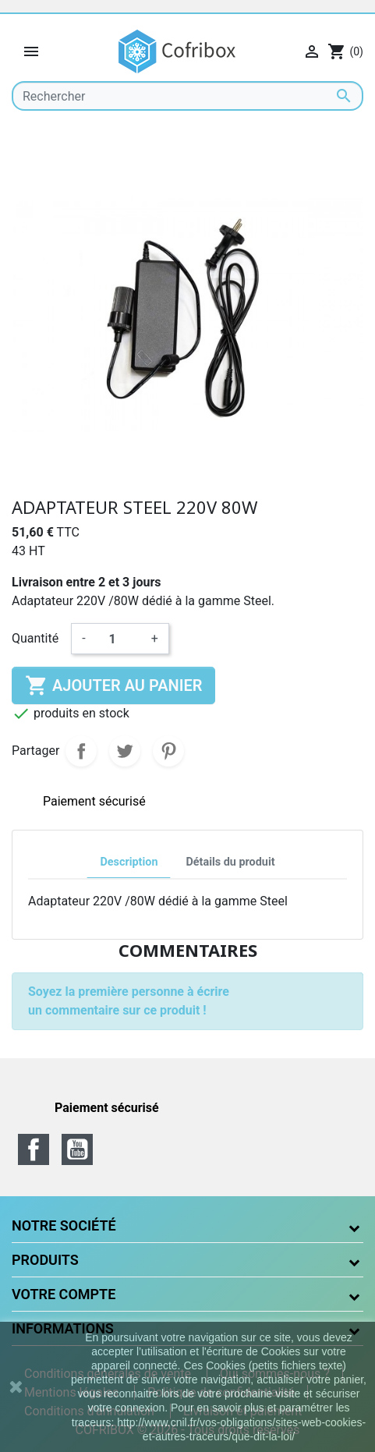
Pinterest (168, 751)
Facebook (33, 1149)
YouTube (77, 1149)
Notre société (64, 1225)
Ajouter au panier (113, 685)
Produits (45, 1260)
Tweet (124, 751)
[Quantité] (118, 638)
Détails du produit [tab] (230, 862)
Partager (81, 751)
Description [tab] (128, 862)
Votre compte (63, 1294)
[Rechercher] (187, 96)
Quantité (35, 638)
